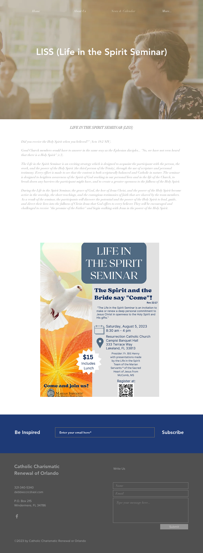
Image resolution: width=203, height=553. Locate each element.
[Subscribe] (172, 432)
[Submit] (174, 526)
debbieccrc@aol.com (28, 492)
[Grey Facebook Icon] (17, 516)
